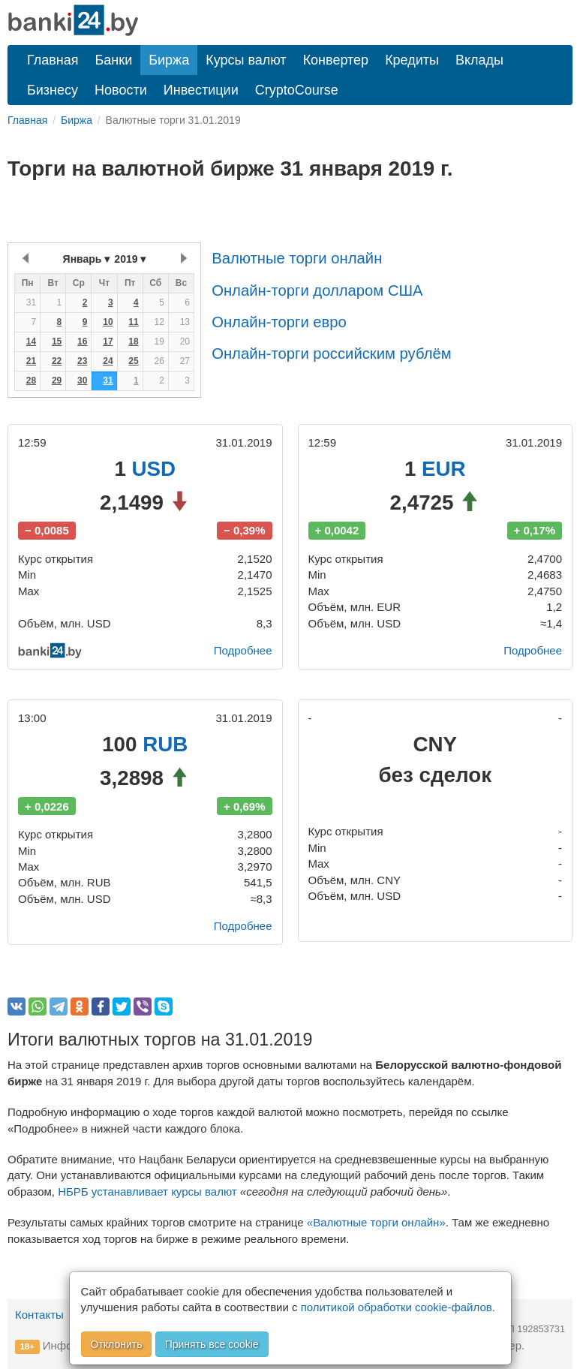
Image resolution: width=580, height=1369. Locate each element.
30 (82, 380)
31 (108, 380)
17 (108, 341)
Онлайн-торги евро (279, 322)
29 (57, 380)
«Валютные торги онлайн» (376, 1222)
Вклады (479, 60)
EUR (444, 468)
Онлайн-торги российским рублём (331, 353)
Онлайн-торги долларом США (317, 290)
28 (31, 380)
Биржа (169, 60)
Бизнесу (52, 90)
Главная (53, 60)
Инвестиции (201, 90)
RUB (165, 744)
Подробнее (243, 650)
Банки (114, 60)
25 (133, 361)
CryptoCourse (296, 90)
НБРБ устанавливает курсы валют (147, 1191)
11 (133, 322)
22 (57, 361)
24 (108, 361)
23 (82, 361)
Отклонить (117, 1344)
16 (82, 341)
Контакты (39, 1314)
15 (57, 341)
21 (31, 361)
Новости (121, 90)
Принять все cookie (212, 1344)
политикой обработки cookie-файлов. (398, 1307)
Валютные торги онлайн (297, 258)
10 (108, 322)
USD (154, 468)
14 (31, 341)
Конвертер (336, 60)
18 (133, 341)
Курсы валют (246, 60)
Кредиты (412, 60)
